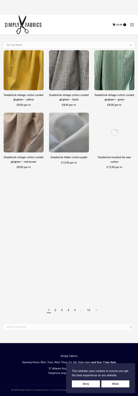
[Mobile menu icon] (132, 24)
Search (130, 252)
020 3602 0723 (81, 298)
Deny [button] (86, 383)
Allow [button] (115, 383)
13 (88, 235)
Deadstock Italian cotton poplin (69, 157)
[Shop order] (69, 45)
